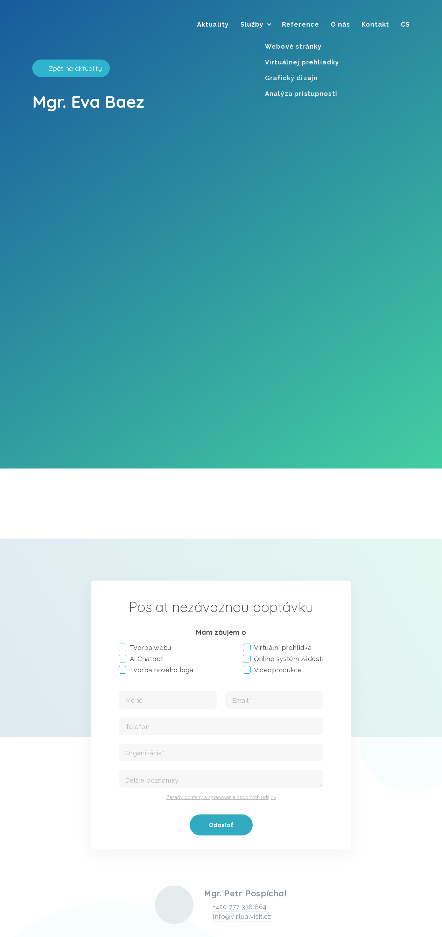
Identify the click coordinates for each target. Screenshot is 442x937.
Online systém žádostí (283, 658)
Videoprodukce (272, 670)
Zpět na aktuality (75, 68)
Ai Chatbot (141, 658)
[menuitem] (213, 25)
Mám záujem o (221, 632)
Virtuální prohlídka (277, 647)
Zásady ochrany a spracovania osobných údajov (221, 797)
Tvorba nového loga (156, 670)
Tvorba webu (145, 647)
